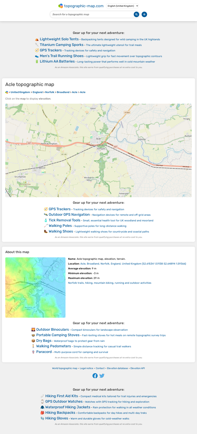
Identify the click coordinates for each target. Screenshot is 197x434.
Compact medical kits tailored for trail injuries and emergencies (119, 396)
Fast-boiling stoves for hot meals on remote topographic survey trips (124, 335)
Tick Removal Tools (64, 220)
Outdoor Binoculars (52, 329)
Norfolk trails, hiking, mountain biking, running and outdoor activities (109, 282)
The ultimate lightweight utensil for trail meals (114, 45)
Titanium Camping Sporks (61, 44)
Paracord (44, 352)
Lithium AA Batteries (57, 61)
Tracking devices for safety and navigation (89, 50)
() (133, 263)
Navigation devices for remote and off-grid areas (121, 214)
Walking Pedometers (53, 346)
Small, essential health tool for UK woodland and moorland (118, 220)
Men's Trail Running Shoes (62, 56)
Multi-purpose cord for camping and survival (81, 352)
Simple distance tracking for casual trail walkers (102, 346)
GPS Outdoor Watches (64, 401)
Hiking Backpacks (60, 412)
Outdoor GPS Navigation (69, 214)
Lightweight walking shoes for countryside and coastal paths (112, 231)
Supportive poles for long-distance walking (100, 226)
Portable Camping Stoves (58, 335)
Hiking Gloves (56, 418)
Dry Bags (43, 340)
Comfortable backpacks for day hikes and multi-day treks (112, 412)
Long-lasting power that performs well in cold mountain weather (116, 61)
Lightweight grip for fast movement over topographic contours (124, 56)
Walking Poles (60, 225)
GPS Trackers (51, 50)
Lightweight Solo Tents (59, 39)
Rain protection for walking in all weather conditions (124, 407)
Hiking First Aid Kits (61, 396)
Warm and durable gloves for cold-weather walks (100, 418)
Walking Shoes (61, 231)
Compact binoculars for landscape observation (99, 329)
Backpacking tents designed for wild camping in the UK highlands (120, 39)
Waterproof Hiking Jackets (67, 407)
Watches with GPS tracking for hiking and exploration (117, 401)
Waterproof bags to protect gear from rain (79, 341)
